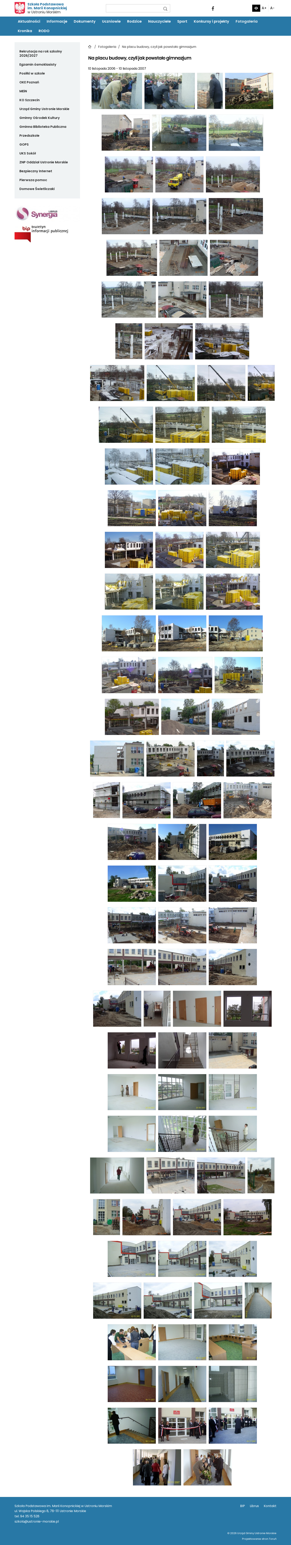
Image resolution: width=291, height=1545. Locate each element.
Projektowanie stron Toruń (259, 1539)
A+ (264, 8)
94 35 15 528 (29, 1516)
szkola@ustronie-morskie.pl (37, 1521)
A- (272, 8)
